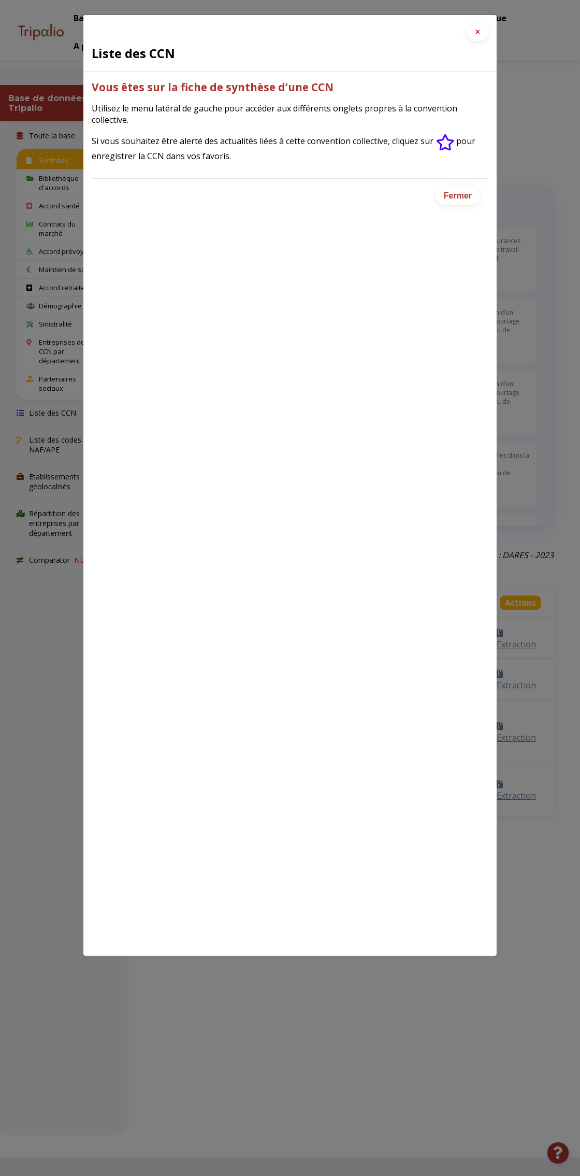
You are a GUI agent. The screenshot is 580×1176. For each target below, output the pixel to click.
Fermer (458, 195)
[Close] (477, 32)
